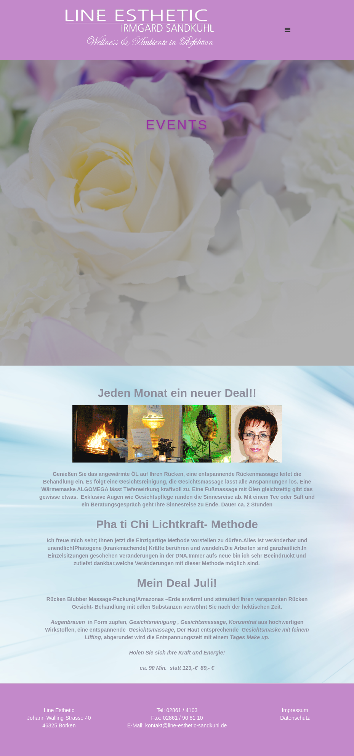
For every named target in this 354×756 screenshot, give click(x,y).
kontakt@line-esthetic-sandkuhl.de (186, 725)
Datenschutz (295, 718)
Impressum (295, 710)
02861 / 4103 (181, 710)
